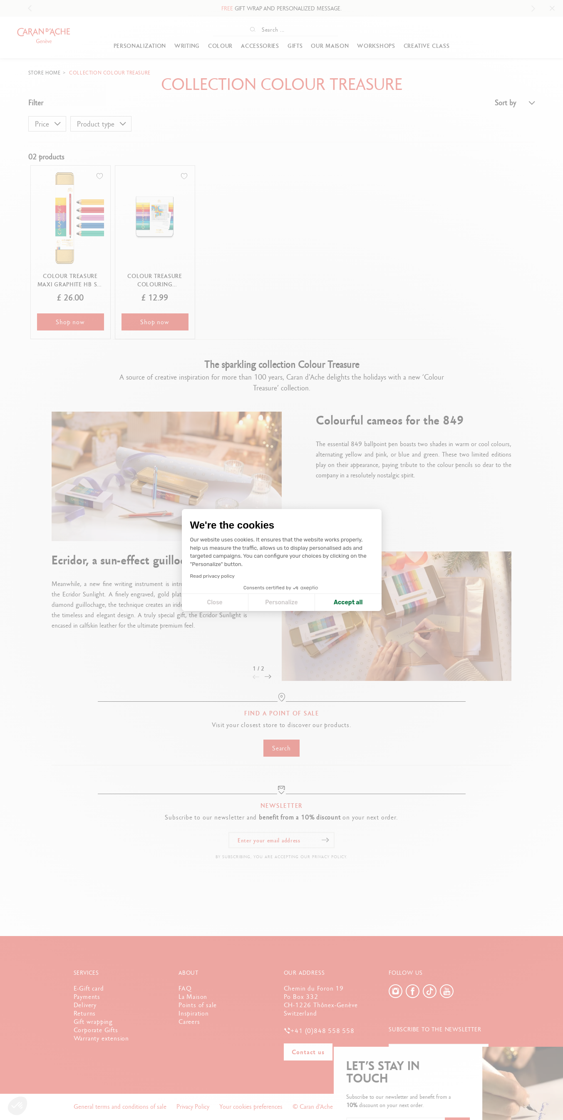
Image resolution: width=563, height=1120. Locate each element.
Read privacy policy (212, 576)
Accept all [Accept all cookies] (348, 602)
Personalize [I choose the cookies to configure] (281, 602)
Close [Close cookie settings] (215, 602)
